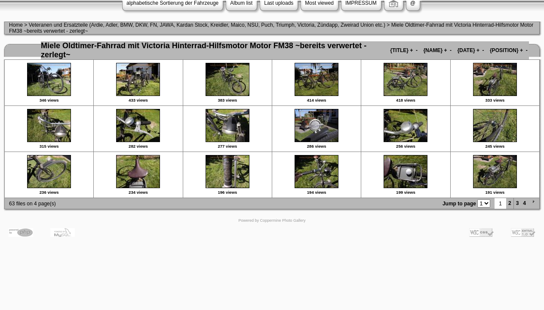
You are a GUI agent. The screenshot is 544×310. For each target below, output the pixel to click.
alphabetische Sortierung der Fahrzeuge (172, 3)
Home (16, 25)
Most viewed (319, 3)
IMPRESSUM (361, 3)
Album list (241, 3)
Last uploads (278, 3)
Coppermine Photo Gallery (282, 220)
